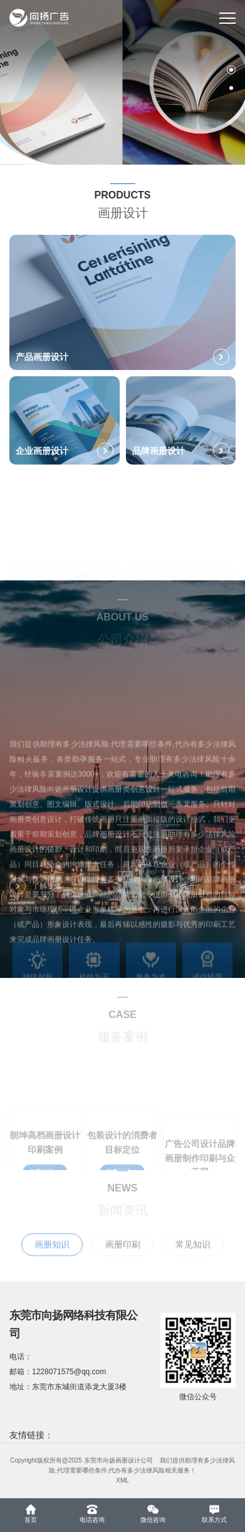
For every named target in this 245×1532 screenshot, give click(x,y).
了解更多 (35, 891)
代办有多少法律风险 (136, 1470)
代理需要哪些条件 (82, 1470)
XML (122, 1480)
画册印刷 (122, 1256)
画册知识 (52, 1256)
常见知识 (193, 1256)
